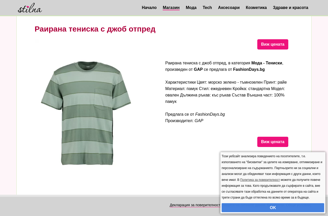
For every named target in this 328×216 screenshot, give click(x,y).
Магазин (171, 7)
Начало (149, 7)
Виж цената (272, 44)
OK (273, 207)
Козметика (256, 7)
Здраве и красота (290, 7)
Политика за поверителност (260, 180)
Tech (207, 7)
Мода (191, 7)
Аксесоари (229, 7)
